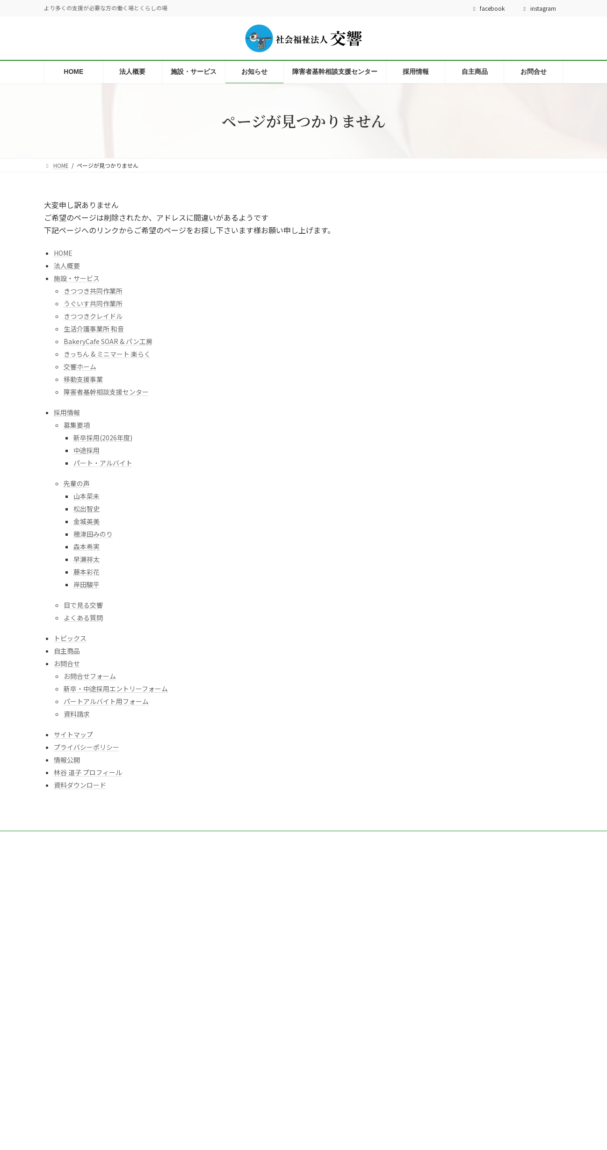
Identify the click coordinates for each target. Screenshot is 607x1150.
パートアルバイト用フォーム (106, 701)
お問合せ (67, 663)
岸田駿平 (86, 584)
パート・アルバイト (102, 462)
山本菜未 (86, 496)
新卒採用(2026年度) (102, 437)
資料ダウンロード (80, 785)
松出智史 (86, 508)
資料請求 (77, 714)
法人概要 (67, 265)
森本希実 (86, 546)
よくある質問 (83, 617)
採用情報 (67, 412)
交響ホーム (80, 366)
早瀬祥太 (86, 559)
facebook (488, 8)
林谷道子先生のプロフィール (171, 1102)
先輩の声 (77, 483)
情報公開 (67, 759)
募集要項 (77, 425)
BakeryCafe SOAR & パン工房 (108, 341)
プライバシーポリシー (86, 747)
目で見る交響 (83, 605)
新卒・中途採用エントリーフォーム (116, 688)
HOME (63, 253)
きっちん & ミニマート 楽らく (107, 354)
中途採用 (86, 450)
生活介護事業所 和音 (94, 328)
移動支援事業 (83, 379)
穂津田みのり (93, 534)
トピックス (70, 638)
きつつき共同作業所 (93, 290)
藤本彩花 (86, 571)
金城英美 (86, 521)
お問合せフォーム (90, 676)
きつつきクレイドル (93, 316)
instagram (538, 8)
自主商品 (67, 650)
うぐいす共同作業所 (93, 303)
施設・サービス (77, 278)
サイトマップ (73, 734)
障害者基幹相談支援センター (106, 391)
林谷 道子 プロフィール (88, 772)
